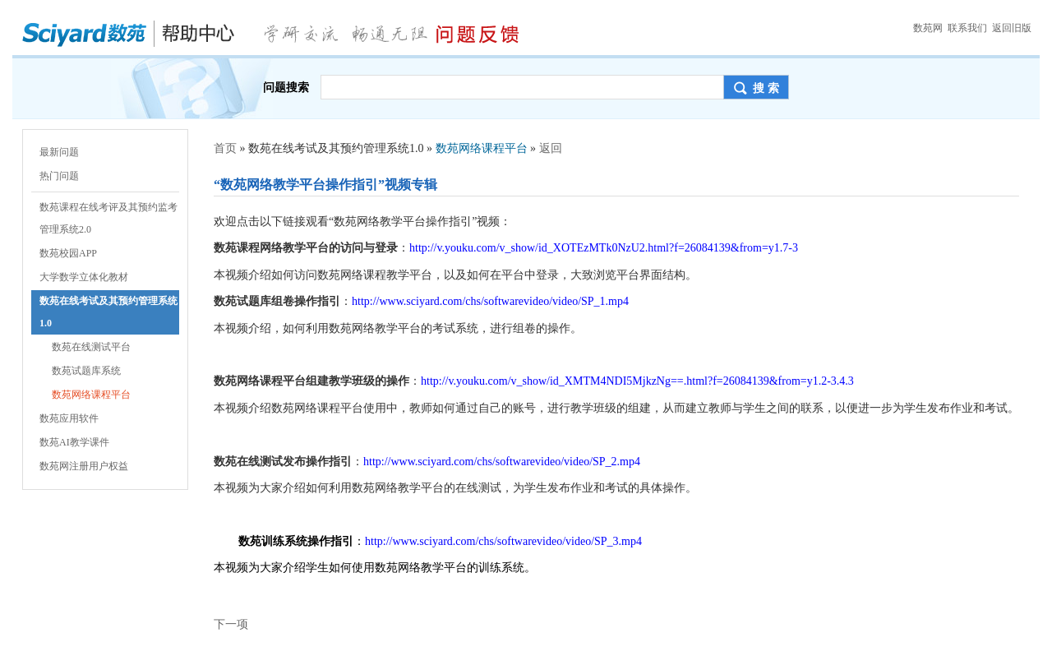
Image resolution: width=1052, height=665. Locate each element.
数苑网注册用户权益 (83, 466)
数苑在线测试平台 (91, 347)
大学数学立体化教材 (83, 277)
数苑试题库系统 (86, 370)
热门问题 (59, 176)
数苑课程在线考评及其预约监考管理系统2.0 (108, 218)
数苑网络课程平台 (91, 394)
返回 (550, 148)
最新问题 (59, 152)
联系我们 (967, 28)
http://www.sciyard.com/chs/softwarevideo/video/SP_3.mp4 (503, 541)
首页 (225, 148)
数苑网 (928, 28)
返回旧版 (1011, 28)
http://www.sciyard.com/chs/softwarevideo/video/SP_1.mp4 (490, 301)
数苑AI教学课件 (74, 442)
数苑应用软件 (69, 418)
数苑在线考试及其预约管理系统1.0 (108, 312)
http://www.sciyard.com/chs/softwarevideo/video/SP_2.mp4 (501, 461)
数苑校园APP (68, 253)
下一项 (231, 624)
